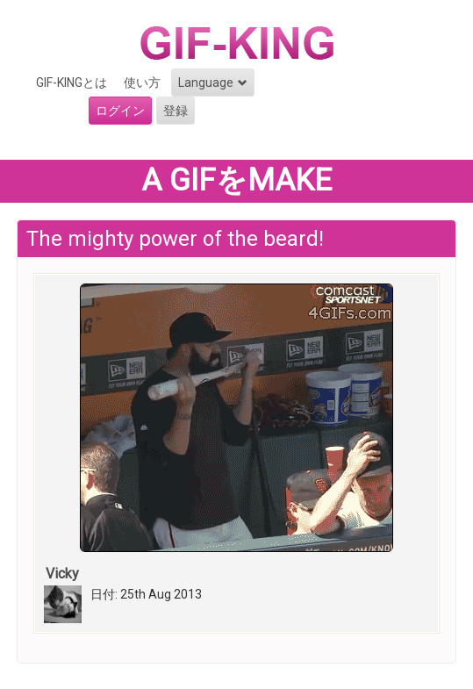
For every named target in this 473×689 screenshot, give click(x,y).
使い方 (142, 82)
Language (212, 82)
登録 (175, 111)
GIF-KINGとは (71, 82)
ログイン (120, 111)
